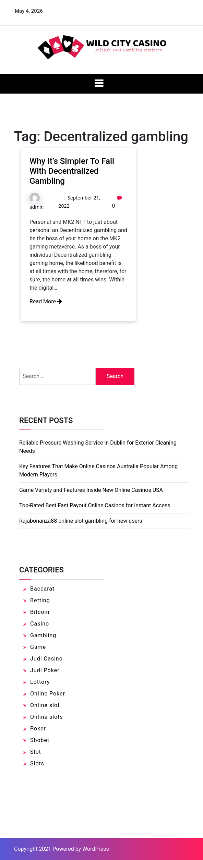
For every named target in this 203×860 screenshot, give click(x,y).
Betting (40, 600)
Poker (38, 728)
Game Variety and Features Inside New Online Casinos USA (91, 490)
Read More (45, 301)
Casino (39, 623)
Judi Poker (45, 670)
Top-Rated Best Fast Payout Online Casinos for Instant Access (94, 505)
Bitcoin (39, 612)
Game (38, 647)
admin (36, 207)
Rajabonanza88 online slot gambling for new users (80, 521)
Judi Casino (46, 658)
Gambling (43, 635)
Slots (37, 763)
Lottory (40, 682)
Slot (35, 752)
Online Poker (47, 693)
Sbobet (39, 740)
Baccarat (42, 588)
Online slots (46, 717)
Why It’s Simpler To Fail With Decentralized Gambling (71, 171)
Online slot (45, 705)
